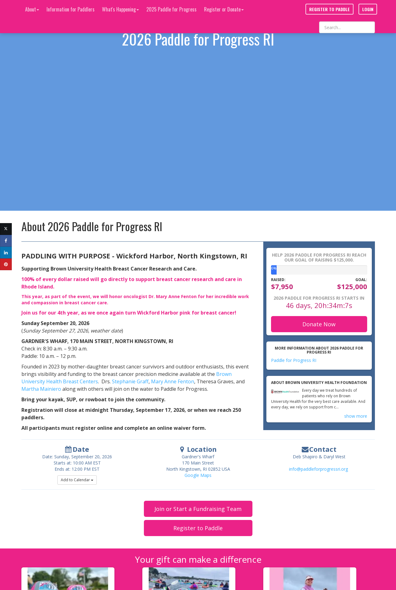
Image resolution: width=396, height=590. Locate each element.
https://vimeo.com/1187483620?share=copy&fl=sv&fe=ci (80, 60)
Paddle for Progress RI (293, 360)
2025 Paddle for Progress (171, 9)
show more (355, 416)
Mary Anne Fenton (172, 381)
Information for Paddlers (71, 9)
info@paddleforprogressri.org (318, 469)
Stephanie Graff (130, 381)
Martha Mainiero (41, 388)
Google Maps (198, 475)
